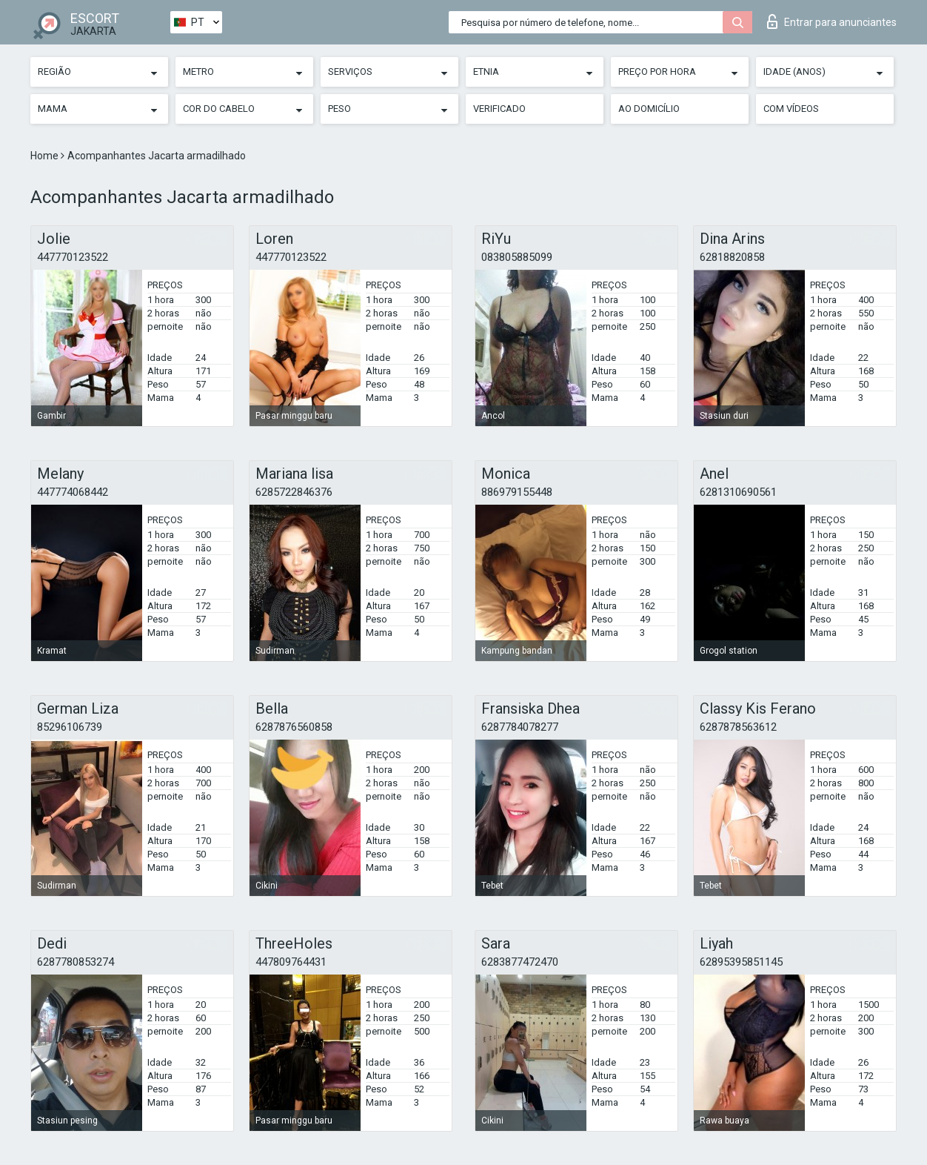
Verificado (499, 108)
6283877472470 (519, 962)
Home (45, 156)
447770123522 (72, 257)
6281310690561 (738, 492)
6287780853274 (75, 962)
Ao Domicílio (649, 108)
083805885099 (516, 257)
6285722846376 (293, 492)
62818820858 (732, 257)
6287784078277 (519, 727)
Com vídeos (791, 108)
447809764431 (291, 962)
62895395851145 (741, 962)
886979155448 (516, 492)
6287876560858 (293, 727)
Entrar (832, 21)
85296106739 (69, 727)
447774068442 (72, 492)
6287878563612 (738, 727)
